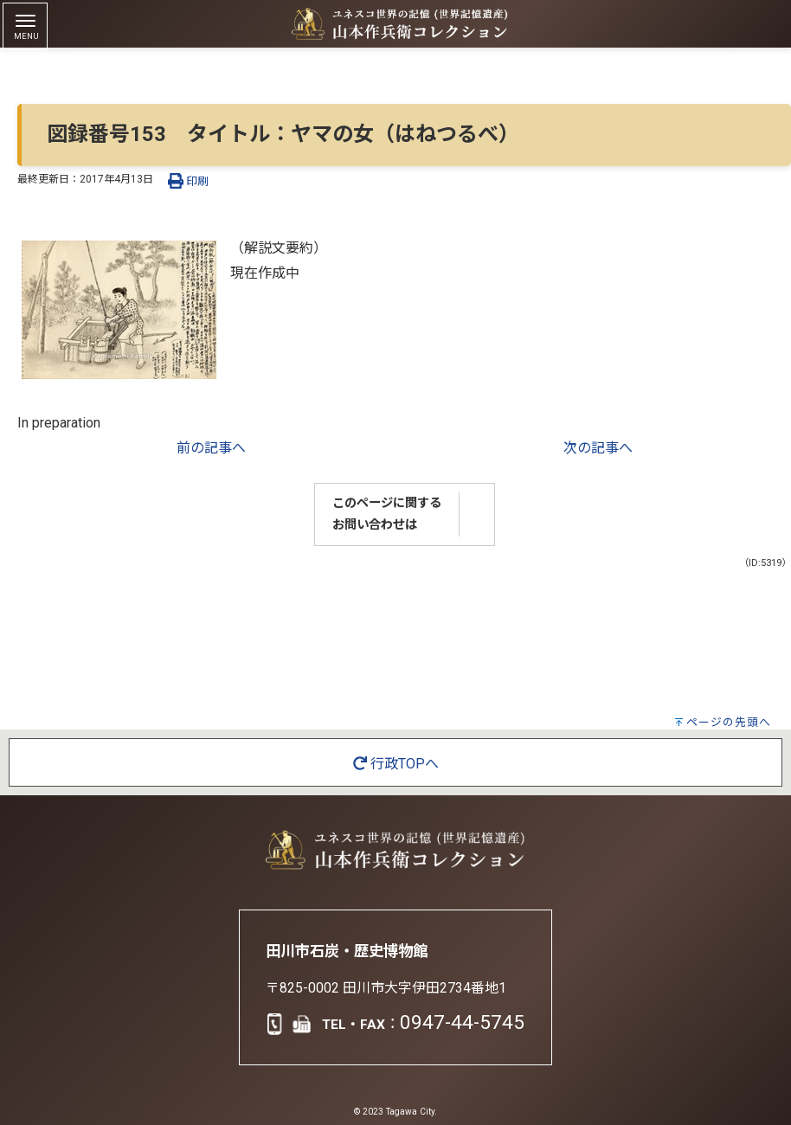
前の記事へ (211, 448)
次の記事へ (598, 448)
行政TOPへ (396, 763)
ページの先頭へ (728, 722)
